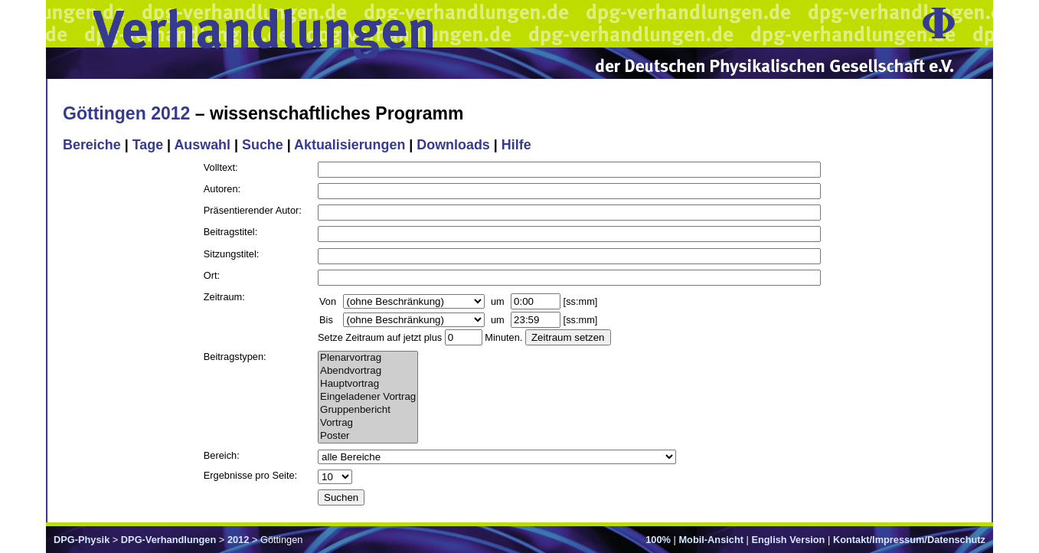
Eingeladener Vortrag (368, 397)
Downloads (453, 144)
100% (658, 539)
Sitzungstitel (230, 254)
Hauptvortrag (368, 384)
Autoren (221, 189)
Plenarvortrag (368, 358)
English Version (788, 539)
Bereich (220, 455)
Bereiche (92, 144)
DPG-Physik (81, 539)
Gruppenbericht (368, 410)
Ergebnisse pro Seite (249, 475)
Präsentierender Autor (251, 210)
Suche (262, 144)
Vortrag (368, 423)
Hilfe (516, 144)
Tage (147, 144)
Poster (368, 436)
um (498, 301)
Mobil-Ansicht (710, 539)
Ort (210, 275)
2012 (238, 539)
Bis (326, 320)
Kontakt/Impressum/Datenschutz (909, 539)
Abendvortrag (368, 371)
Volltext (219, 167)
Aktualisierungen (349, 144)
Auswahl (202, 144)
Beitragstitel (229, 231)
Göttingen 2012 (126, 113)
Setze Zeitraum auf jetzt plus (380, 337)
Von (327, 301)
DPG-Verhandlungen (168, 539)
